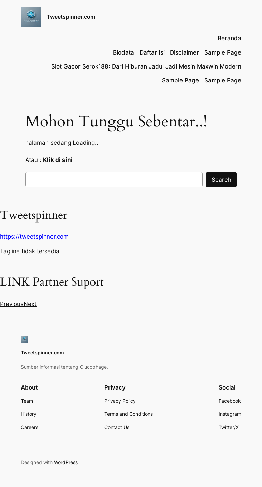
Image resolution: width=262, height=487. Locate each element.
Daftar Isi (152, 52)
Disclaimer (184, 52)
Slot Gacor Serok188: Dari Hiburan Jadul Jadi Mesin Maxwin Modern (146, 66)
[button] (12, 304)
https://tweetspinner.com (34, 236)
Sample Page (222, 52)
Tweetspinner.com (71, 16)
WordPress (66, 462)
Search (221, 179)
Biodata (123, 52)
